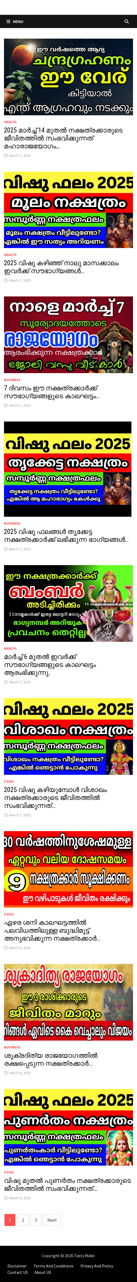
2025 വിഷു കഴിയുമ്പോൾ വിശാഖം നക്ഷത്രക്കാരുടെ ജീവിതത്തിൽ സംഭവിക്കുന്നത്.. (55, 797)
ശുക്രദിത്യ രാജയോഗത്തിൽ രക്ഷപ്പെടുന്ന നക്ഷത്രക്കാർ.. (50, 1059)
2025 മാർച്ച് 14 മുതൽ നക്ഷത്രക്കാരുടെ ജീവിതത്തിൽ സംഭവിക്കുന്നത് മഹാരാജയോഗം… (63, 138)
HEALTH (10, 122)
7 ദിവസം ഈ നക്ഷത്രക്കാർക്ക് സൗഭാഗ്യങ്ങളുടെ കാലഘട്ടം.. (52, 392)
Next (52, 1220)
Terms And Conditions (53, 1266)
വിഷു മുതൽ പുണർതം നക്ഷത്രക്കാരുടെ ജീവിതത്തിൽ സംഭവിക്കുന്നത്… (67, 1184)
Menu (15, 21)
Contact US (17, 1272)
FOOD (9, 781)
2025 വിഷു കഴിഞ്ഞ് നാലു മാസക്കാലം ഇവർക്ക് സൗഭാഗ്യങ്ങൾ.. (61, 267)
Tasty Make (84, 1255)
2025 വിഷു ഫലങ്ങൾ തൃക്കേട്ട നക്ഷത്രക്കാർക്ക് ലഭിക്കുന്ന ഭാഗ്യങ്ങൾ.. (66, 535)
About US (43, 1272)
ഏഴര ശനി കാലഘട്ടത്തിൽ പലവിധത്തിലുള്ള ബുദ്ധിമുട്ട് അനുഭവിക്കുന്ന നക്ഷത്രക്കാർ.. (52, 930)
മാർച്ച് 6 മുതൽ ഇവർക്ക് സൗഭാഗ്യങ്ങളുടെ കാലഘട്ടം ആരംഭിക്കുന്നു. (50, 664)
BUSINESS (12, 379)
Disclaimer (17, 1266)
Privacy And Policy (96, 1266)
